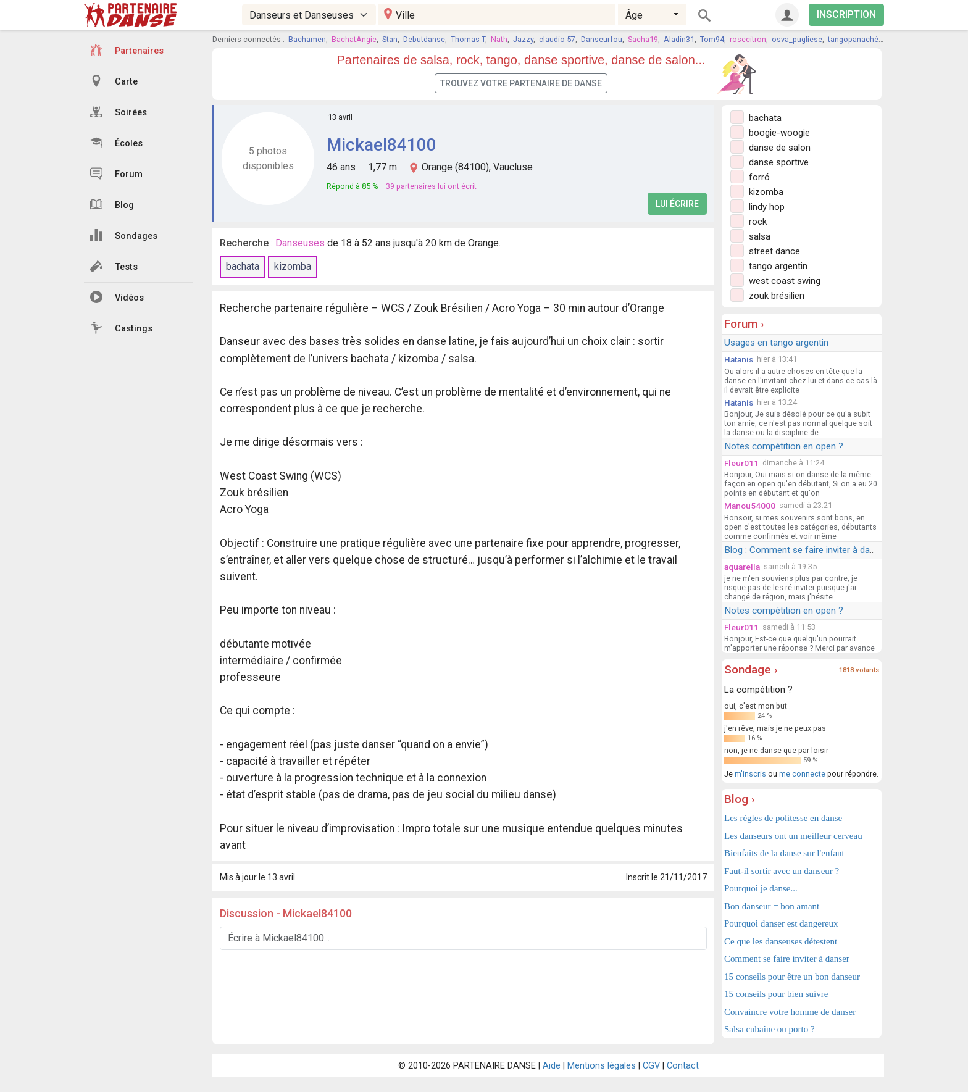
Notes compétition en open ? (783, 446)
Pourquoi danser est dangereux (781, 923)
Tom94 (712, 39)
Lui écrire (677, 204)
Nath (499, 39)
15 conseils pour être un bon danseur (792, 977)
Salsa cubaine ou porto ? (769, 1029)
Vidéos (117, 297)
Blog (112, 204)
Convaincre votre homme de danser (790, 1012)
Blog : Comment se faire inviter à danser (806, 550)
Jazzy (523, 39)
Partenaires (127, 50)
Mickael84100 (381, 145)
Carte (114, 81)
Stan (390, 39)
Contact (683, 1066)
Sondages (123, 235)
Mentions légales (601, 1066)
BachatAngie (354, 39)
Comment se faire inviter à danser (786, 959)
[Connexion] (787, 15)
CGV (651, 1066)
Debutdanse (424, 39)
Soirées (118, 112)
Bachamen (307, 39)
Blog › (739, 799)
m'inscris (750, 773)
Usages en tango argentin (776, 342)
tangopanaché (853, 39)
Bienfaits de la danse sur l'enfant (784, 853)
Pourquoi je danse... (761, 888)
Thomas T (468, 39)
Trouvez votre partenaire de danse (521, 83)
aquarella (742, 567)
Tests (114, 266)
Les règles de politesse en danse (783, 818)
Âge (634, 15)
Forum (116, 173)
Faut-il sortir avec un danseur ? (781, 871)
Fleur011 (741, 463)
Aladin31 (679, 39)
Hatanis (738, 359)
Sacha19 (643, 39)
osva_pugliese (797, 39)
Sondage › (751, 669)
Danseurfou (601, 39)
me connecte (802, 773)
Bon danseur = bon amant (771, 906)
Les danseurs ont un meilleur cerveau (793, 836)
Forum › (744, 324)
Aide (552, 1066)
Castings (121, 328)
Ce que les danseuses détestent (780, 941)
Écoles (116, 142)
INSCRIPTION (846, 14)
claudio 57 (557, 39)
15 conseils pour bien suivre (776, 994)
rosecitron (748, 39)
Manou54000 (749, 506)
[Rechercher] (704, 14)
